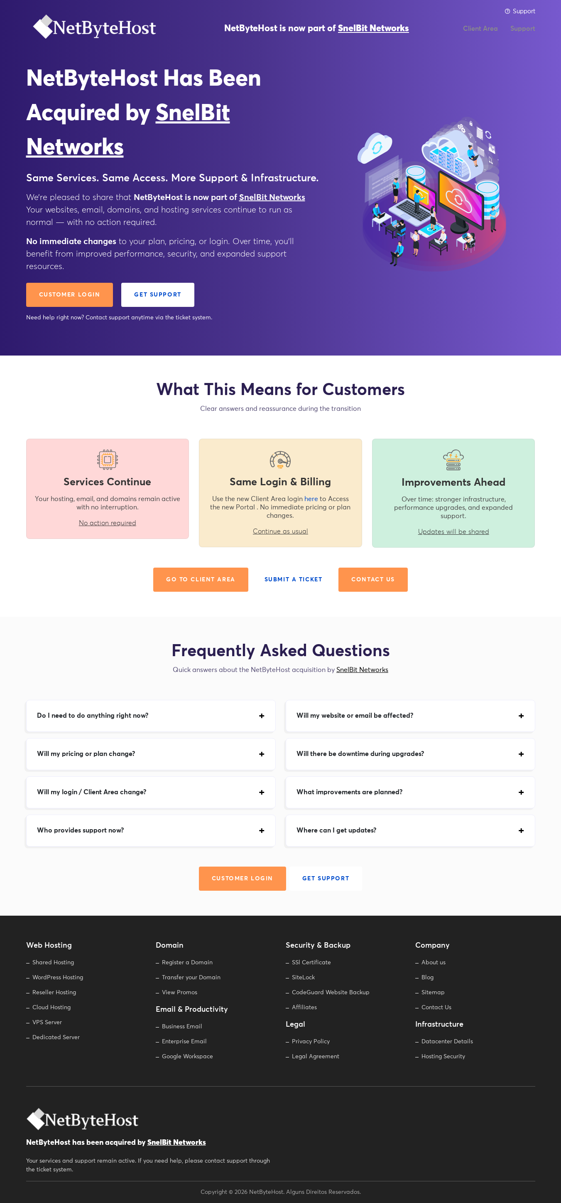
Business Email (182, 1027)
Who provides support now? (80, 830)
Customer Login (69, 295)
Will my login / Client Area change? (91, 792)
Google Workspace (187, 1057)
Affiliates (304, 1007)
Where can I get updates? (336, 830)
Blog (427, 978)
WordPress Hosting (57, 978)
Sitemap (433, 993)
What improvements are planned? (349, 792)
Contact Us (373, 580)
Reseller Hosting (54, 993)
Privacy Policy (311, 1042)
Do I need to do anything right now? (92, 715)
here (311, 499)
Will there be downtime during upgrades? (360, 754)
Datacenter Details (447, 1042)
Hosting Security (443, 1057)
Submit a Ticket (294, 580)
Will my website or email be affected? (354, 715)
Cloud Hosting (51, 1007)
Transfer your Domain (191, 978)
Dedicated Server (56, 1037)
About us (433, 963)
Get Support (157, 295)
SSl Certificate (311, 963)
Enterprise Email (184, 1042)
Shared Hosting (53, 963)
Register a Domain (187, 963)
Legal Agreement (315, 1057)
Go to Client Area (200, 580)
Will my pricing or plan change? (86, 754)
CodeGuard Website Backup (331, 993)
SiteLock (303, 978)
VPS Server (47, 1022)
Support (520, 11)
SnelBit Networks (373, 33)
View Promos (179, 993)
